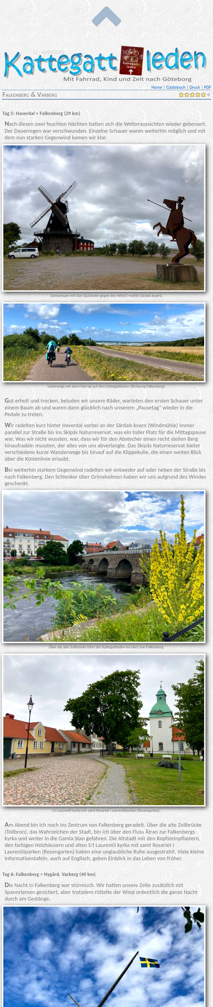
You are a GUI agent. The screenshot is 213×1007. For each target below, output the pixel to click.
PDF (207, 87)
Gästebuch (176, 87)
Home (157, 87)
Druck (195, 87)
